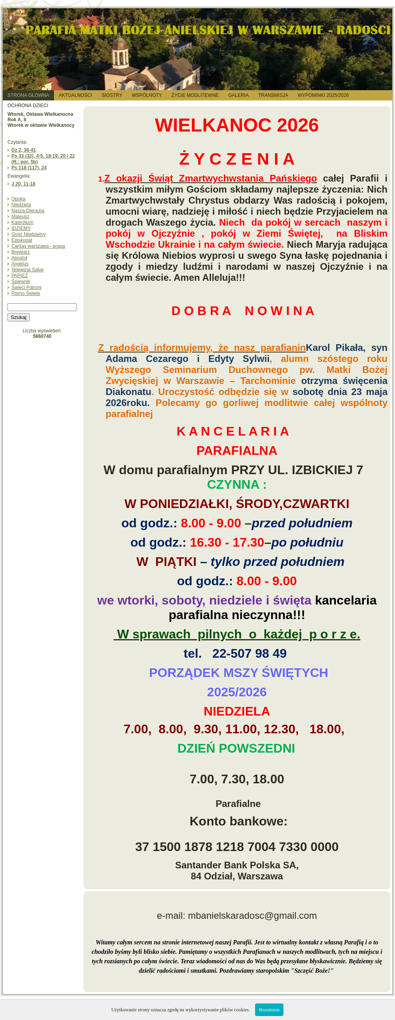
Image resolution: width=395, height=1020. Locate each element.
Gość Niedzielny (28, 234)
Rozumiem (269, 1010)
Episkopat (21, 240)
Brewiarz (20, 252)
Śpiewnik (20, 281)
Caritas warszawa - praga (38, 246)
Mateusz (20, 216)
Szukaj (18, 317)
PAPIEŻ (19, 275)
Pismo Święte (25, 293)
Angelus (19, 264)
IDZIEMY (21, 228)
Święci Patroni (26, 287)
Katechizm (22, 222)
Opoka (18, 199)
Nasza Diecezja (27, 210)
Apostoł (19, 258)
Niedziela (21, 205)
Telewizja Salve (27, 270)
